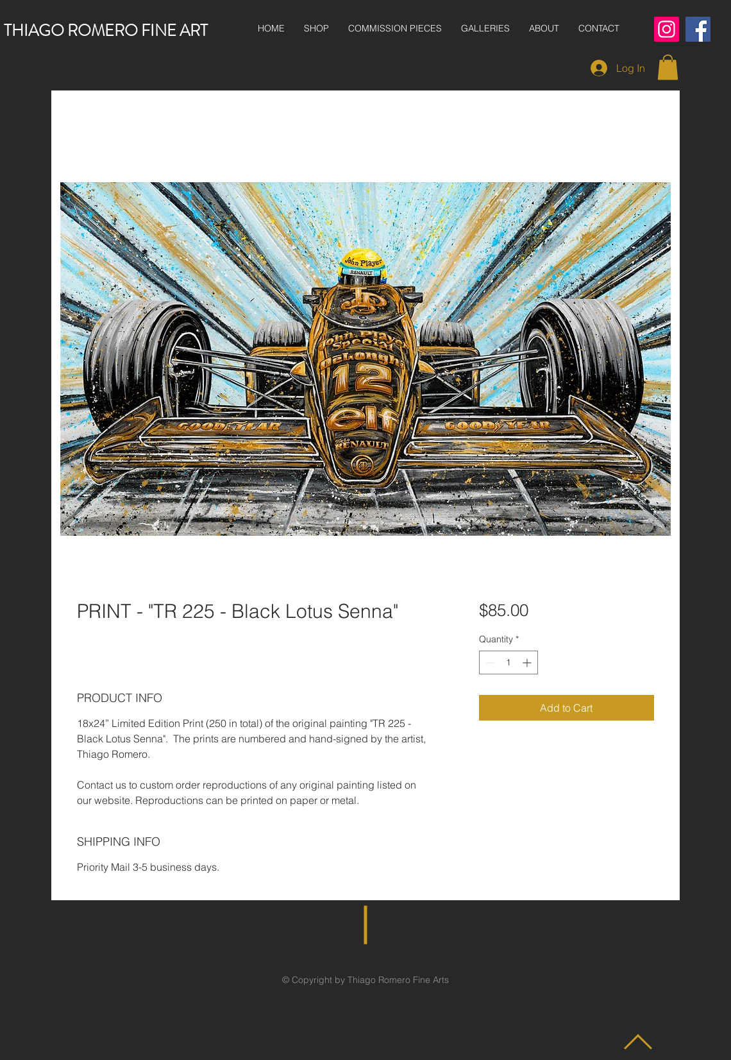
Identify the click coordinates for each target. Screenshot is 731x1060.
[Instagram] (666, 29)
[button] (667, 67)
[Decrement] (489, 662)
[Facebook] (697, 29)
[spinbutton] (508, 662)
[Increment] (528, 662)
